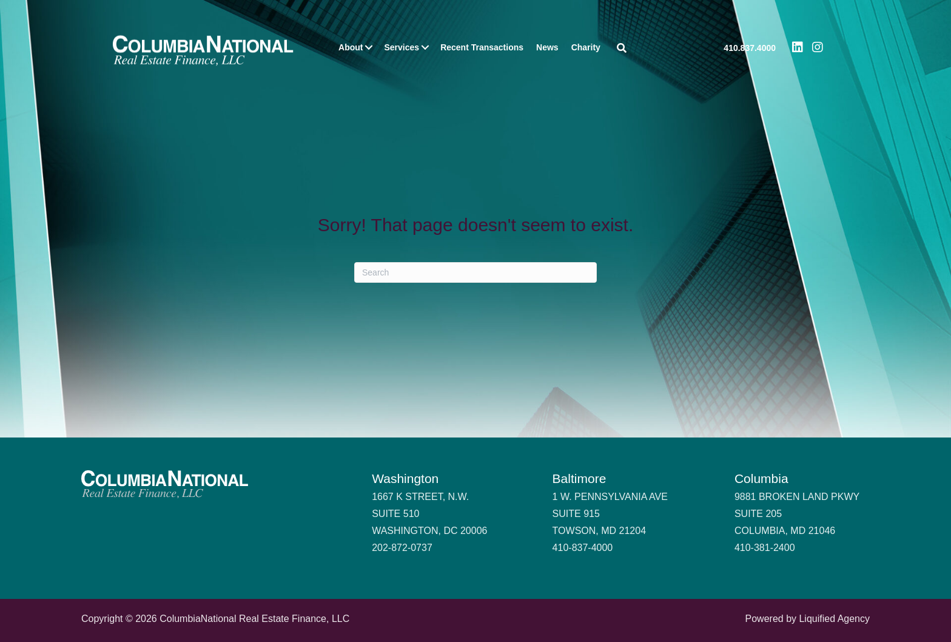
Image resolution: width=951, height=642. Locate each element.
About (350, 47)
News (547, 47)
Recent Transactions (481, 47)
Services (402, 47)
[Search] (475, 272)
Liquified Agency (834, 618)
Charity (585, 47)
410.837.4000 (750, 48)
